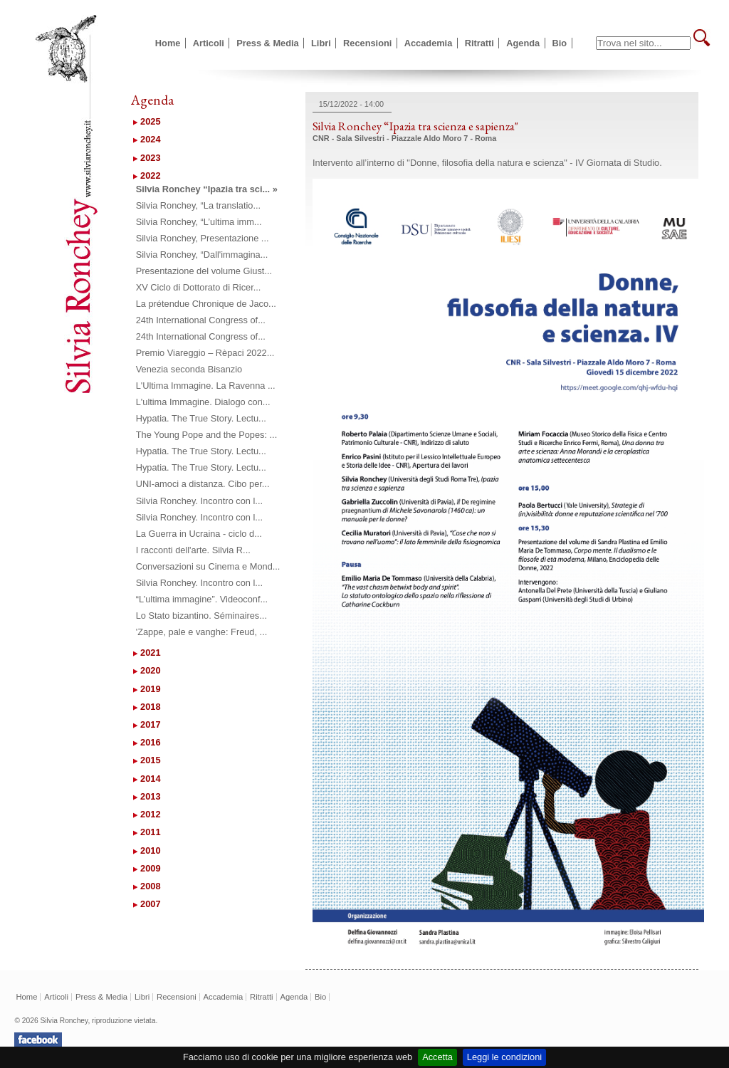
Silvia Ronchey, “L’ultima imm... (199, 221)
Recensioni (367, 43)
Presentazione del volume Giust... (204, 271)
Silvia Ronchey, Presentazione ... (202, 238)
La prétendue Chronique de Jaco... (206, 303)
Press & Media (267, 43)
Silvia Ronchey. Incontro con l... (199, 501)
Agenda (523, 43)
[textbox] (643, 43)
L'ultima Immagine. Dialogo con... (203, 402)
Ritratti (479, 43)
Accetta (437, 1057)
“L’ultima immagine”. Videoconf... (202, 599)
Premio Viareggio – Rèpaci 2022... (205, 352)
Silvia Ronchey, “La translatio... (198, 205)
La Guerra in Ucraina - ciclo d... (199, 533)
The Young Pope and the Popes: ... (207, 434)
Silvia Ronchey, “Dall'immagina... (202, 254)
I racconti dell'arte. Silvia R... (193, 550)
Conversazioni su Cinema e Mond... (208, 566)
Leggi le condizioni (504, 1057)
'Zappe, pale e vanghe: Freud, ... (202, 632)
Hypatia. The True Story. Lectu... (201, 418)
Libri (321, 43)
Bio (559, 43)
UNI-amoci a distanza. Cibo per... (203, 483)
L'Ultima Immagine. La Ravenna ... (206, 385)
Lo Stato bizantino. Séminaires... (201, 615)
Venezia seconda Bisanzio (189, 369)
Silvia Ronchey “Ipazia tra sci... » (207, 189)
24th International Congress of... (201, 320)
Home (168, 43)
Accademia (428, 43)
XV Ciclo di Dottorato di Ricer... (198, 287)
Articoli (208, 43)
